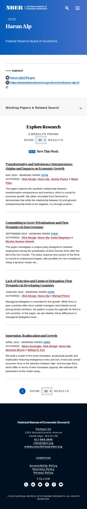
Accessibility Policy (43, 465)
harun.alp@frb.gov (22, 77)
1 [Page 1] (22, 391)
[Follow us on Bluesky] (40, 484)
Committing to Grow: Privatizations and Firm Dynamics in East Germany (37, 224)
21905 (50, 292)
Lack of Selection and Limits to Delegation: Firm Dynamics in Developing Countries (39, 283)
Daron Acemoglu (31, 346)
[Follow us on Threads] (47, 484)
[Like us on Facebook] (54, 484)
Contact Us (43, 429)
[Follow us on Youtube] (61, 484)
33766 (44, 175)
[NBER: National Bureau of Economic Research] (29, 8)
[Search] (67, 8)
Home (12, 18)
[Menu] (77, 8)
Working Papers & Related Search (32, 107)
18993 (46, 342)
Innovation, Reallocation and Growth (31, 335)
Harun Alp (43, 179)
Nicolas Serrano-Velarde (20, 241)
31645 (54, 233)
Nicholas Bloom (15, 350)
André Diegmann (61, 237)
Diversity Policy (44, 469)
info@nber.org (43, 443)
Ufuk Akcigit (29, 179)
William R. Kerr (36, 350)
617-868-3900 (43, 439)
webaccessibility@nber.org (43, 446)
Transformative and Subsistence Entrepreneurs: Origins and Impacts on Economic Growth (39, 166)
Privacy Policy (44, 472)
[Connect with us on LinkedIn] (33, 484)
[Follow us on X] (26, 484)
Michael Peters (61, 295)
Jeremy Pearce (59, 179)
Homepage (43, 458)
